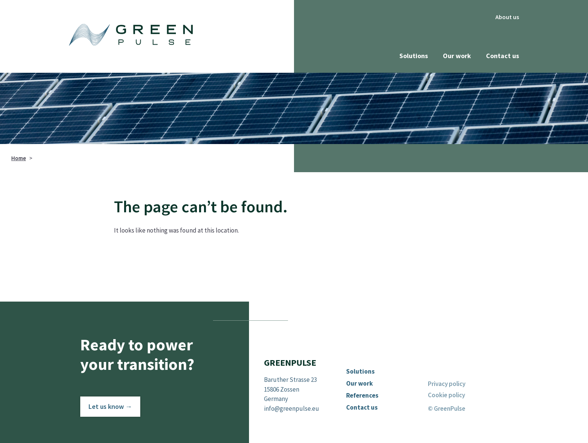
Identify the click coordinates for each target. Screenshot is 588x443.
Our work (457, 55)
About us (507, 17)
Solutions (413, 55)
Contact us (502, 55)
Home (18, 158)
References (362, 395)
